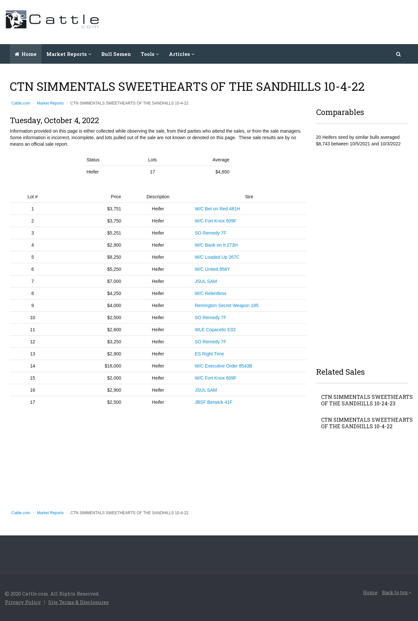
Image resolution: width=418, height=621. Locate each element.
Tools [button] (150, 54)
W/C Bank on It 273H (216, 245)
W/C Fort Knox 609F (215, 220)
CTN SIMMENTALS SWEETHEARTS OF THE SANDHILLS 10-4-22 (367, 423)
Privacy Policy (23, 602)
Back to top (396, 592)
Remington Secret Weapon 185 (226, 305)
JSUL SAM (206, 281)
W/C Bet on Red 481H (217, 208)
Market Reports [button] (68, 54)
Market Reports (50, 103)
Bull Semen (116, 54)
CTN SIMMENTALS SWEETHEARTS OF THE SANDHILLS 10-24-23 (367, 400)
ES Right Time (209, 353)
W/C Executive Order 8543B (223, 365)
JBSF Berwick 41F (213, 402)
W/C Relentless (210, 293)
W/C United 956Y (212, 269)
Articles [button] (182, 54)
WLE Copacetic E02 (215, 329)
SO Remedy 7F (210, 233)
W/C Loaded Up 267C (217, 257)
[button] (399, 54)
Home (26, 54)
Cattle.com (20, 103)
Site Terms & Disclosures (78, 602)
